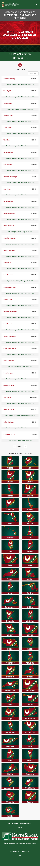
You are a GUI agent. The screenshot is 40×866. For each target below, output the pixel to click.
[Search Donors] (33, 73)
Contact (20, 827)
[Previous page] (14, 446)
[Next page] (25, 446)
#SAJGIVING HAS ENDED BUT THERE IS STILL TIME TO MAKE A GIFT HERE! (20, 15)
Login (19, 855)
